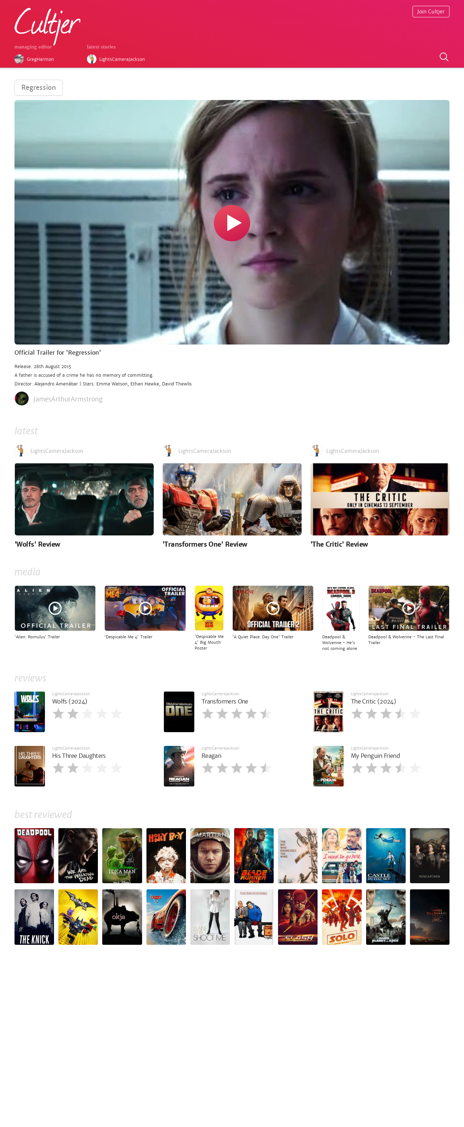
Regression (38, 87)
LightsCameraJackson (71, 694)
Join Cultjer (431, 11)
